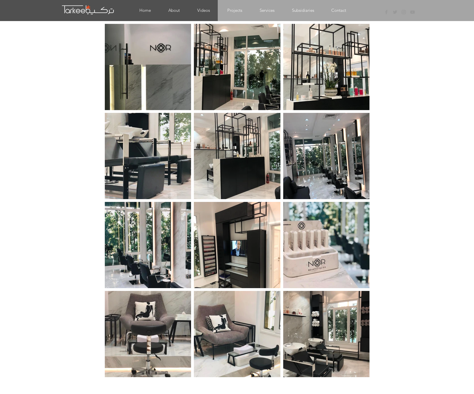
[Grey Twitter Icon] (395, 12)
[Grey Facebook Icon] (386, 12)
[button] (235, 10)
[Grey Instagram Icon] (404, 12)
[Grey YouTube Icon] (412, 12)
